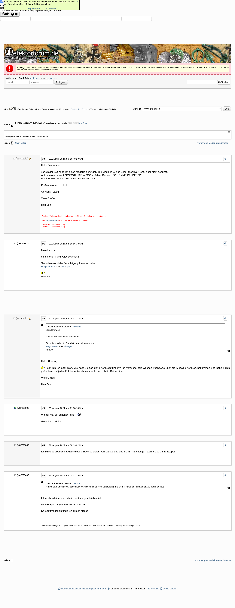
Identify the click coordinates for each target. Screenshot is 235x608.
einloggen (35, 78)
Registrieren (48, 266)
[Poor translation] (14, 14)
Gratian (74, 109)
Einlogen (66, 266)
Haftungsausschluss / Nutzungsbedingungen (83, 588)
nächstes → (225, 143)
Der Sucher (83, 109)
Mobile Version (169, 588)
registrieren (51, 78)
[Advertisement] (117, 97)
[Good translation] (5, 14)
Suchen (223, 82)
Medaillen (54, 109)
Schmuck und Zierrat (38, 109)
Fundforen (17, 109)
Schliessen (51, 8)
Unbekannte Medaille (106, 109)
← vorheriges (201, 143)
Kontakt (155, 588)
